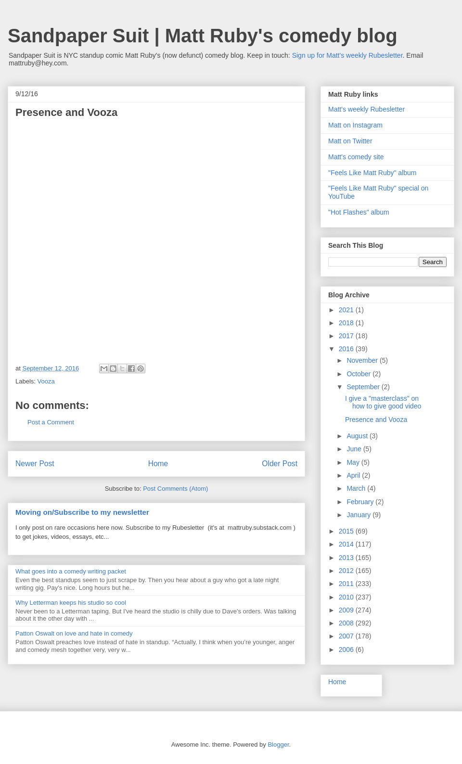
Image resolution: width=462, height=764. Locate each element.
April (354, 475)
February (360, 502)
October (359, 374)
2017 (347, 336)
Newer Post (34, 463)
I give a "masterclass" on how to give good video (383, 402)
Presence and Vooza (376, 419)
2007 (347, 636)
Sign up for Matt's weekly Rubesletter (347, 55)
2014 (347, 544)
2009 (347, 610)
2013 (347, 557)
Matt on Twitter (350, 141)
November (362, 360)
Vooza (46, 381)
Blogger (278, 744)
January (359, 515)
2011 (347, 583)
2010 (347, 597)
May (353, 462)
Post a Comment (50, 422)
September (363, 387)
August (357, 436)
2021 (347, 310)
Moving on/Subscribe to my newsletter (82, 512)
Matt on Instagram (355, 125)
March (356, 488)
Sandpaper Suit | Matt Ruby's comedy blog (203, 35)
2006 (347, 649)
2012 (347, 570)
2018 (347, 323)
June (354, 449)
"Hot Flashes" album (358, 212)
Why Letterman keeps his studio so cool (70, 602)
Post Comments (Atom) (175, 488)
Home (158, 463)
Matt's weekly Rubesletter (366, 109)
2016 (347, 349)
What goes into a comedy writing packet (70, 571)
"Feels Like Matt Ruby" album (372, 173)
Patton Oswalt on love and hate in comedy (74, 633)
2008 (347, 623)
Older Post (279, 463)
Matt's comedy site (356, 157)
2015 (347, 531)
